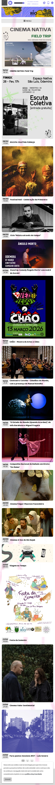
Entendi (7, 779)
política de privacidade (33, 773)
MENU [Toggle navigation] (27, 21)
